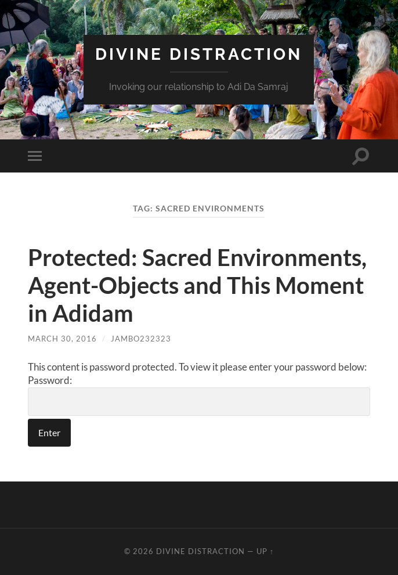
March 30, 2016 (62, 338)
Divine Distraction (198, 54)
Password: (199, 395)
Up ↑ (265, 551)
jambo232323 (141, 338)
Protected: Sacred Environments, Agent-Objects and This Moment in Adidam (197, 285)
